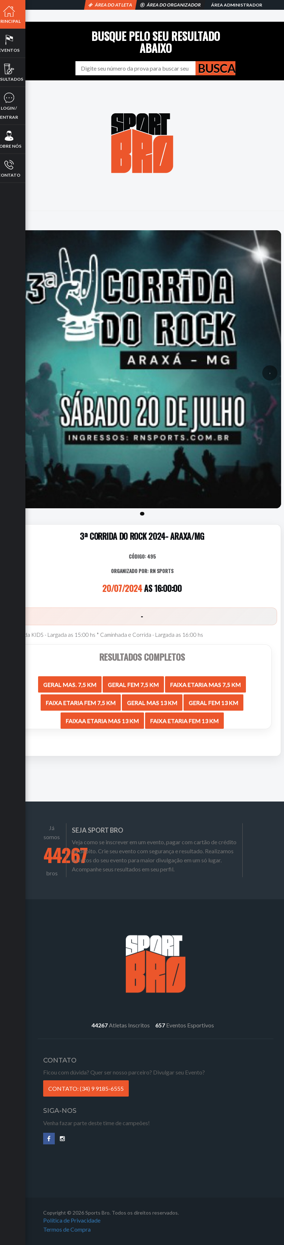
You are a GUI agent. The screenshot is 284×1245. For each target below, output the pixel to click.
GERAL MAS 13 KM (152, 699)
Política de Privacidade (81, 1224)
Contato (16, 168)
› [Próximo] (270, 371)
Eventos (16, 43)
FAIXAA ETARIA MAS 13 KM (102, 717)
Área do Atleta (110, 5)
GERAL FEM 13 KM (213, 699)
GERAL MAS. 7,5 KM (69, 681)
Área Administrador (236, 5)
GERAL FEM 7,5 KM (133, 681)
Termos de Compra (76, 1233)
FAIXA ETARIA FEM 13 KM (184, 717)
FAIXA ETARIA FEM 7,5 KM (81, 699)
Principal (16, 14)
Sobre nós (16, 139)
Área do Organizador (170, 5)
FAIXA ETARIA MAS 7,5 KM (205, 681)
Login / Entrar (16, 106)
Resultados (16, 72)
